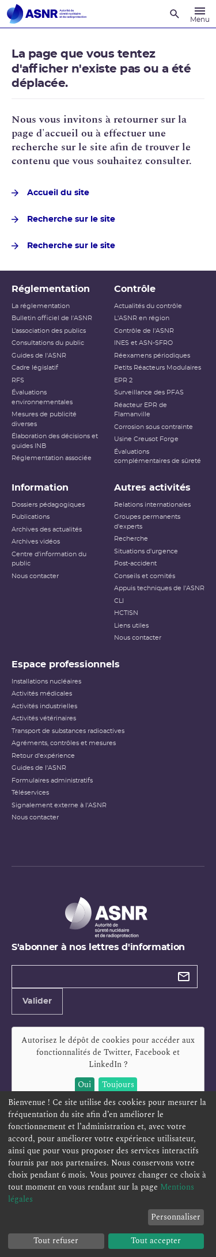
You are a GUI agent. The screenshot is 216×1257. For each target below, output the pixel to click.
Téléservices (30, 792)
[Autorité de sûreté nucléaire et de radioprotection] (46, 14)
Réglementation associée (52, 458)
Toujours (118, 1084)
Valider (37, 1001)
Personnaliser (175, 1217)
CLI (119, 601)
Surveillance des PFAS (149, 392)
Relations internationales (152, 505)
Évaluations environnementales (42, 397)
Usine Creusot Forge (146, 439)
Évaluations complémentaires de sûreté (157, 457)
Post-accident (135, 563)
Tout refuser (55, 1241)
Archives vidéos (36, 541)
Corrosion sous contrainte (153, 427)
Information (40, 487)
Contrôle (135, 289)
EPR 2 (123, 380)
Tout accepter (156, 1241)
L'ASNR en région (141, 318)
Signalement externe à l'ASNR (59, 805)
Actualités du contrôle (148, 306)
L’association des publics (49, 331)
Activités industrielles (44, 706)
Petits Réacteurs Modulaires (157, 367)
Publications (31, 517)
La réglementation (41, 306)
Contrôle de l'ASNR (144, 331)
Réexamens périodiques (152, 355)
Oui (84, 1084)
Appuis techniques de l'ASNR (159, 588)
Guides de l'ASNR (39, 355)
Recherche (131, 539)
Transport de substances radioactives (68, 731)
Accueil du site (50, 193)
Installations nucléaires (46, 681)
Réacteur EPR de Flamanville (140, 410)
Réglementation (51, 289)
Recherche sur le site (63, 219)
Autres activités (152, 487)
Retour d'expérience (43, 756)
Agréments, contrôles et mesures (64, 743)
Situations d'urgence (146, 551)
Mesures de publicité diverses (44, 419)
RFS (18, 380)
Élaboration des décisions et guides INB (55, 441)
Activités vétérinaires (44, 718)
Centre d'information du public (49, 559)
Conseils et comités (144, 576)
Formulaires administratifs (52, 780)
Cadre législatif (35, 367)
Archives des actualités (47, 529)
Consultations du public (48, 343)
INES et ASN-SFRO (143, 343)
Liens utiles (131, 625)
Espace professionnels (66, 664)
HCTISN (126, 613)
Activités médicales (42, 693)
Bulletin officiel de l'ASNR (52, 318)
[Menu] (200, 14)
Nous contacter (35, 576)
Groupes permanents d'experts (147, 522)
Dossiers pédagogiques (48, 505)
